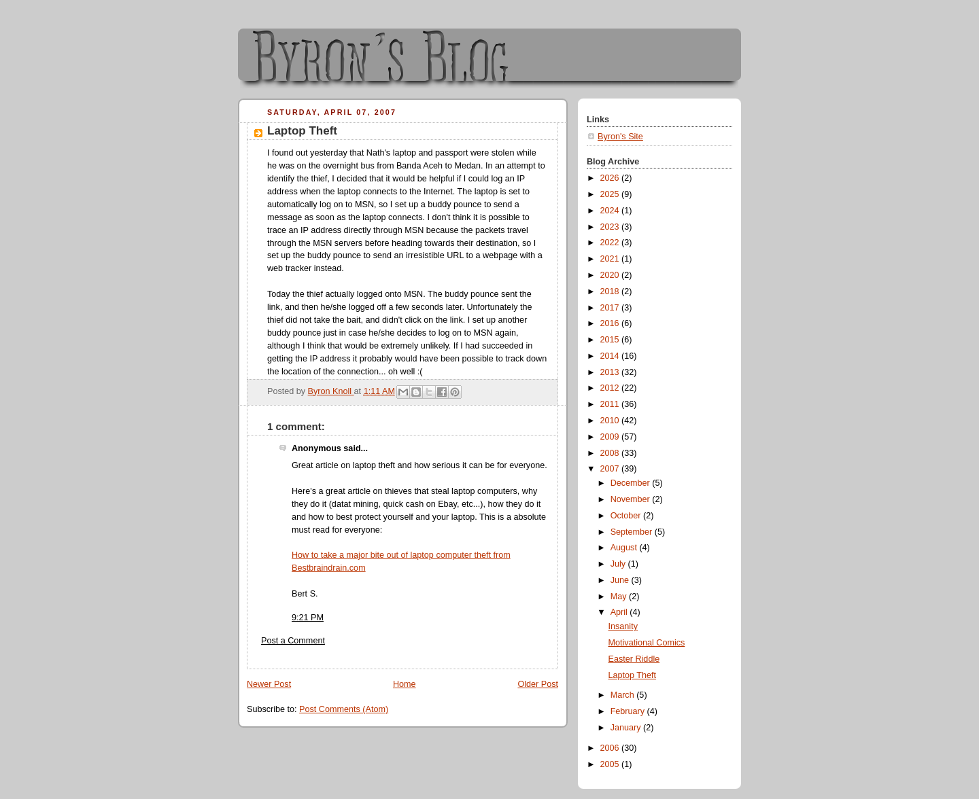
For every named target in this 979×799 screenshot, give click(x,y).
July (619, 564)
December (632, 483)
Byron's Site (620, 136)
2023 (611, 227)
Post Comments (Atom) (343, 709)
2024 (611, 210)
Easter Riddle (634, 659)
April (620, 612)
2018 (611, 291)
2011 (611, 404)
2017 (611, 308)
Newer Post (269, 684)
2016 (611, 323)
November (632, 499)
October (627, 515)
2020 (611, 275)
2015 (611, 339)
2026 (611, 178)
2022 (611, 242)
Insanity (623, 626)
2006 (611, 748)
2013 (611, 372)
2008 (611, 453)
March (624, 695)
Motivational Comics (646, 642)
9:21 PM (308, 617)
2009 (611, 437)
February (629, 711)
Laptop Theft (632, 675)
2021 (611, 259)
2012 (611, 388)
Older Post (537, 684)
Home (404, 684)
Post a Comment (293, 640)
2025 (611, 194)
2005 (611, 764)
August (625, 547)
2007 (611, 469)
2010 (611, 420)
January (627, 727)
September (633, 532)
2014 (611, 356)
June (621, 580)
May (620, 596)
